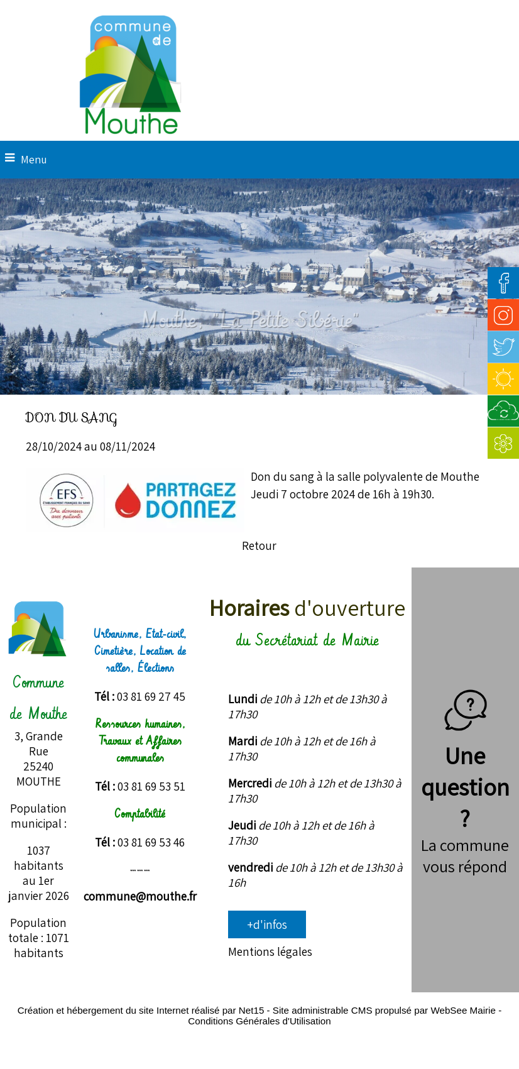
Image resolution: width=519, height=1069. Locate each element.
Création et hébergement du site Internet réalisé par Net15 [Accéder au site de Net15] (141, 1010)
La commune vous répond (465, 855)
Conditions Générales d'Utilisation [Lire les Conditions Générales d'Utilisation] (259, 1021)
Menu (34, 159)
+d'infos (267, 924)
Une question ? (465, 771)
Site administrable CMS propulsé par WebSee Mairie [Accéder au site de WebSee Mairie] (384, 1010)
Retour (259, 545)
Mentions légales (270, 951)
